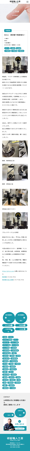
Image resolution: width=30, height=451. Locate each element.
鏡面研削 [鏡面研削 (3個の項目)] (12, 385)
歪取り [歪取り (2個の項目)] (5, 372)
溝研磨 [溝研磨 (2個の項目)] (5, 377)
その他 (21, 329)
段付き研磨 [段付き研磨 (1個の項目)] (6, 374)
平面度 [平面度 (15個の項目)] (11, 364)
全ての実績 (8, 325)
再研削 (13, 48)
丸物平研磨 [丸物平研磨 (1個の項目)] (6, 350)
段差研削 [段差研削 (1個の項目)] (14, 374)
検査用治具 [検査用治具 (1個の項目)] (13, 369)
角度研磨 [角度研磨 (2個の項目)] (18, 382)
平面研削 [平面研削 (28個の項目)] (18, 364)
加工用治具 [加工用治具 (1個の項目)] (6, 358)
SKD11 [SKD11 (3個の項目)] (11, 337)
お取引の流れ (20, 413)
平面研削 (8, 30)
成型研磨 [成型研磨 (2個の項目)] (6, 369)
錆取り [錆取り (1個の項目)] (5, 385)
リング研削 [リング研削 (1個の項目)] (15, 345)
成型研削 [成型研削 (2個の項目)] (13, 366)
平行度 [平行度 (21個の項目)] (5, 364)
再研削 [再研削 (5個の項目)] (12, 355)
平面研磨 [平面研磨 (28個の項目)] (6, 366)
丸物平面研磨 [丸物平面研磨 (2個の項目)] (7, 353)
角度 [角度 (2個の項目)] (5, 382)
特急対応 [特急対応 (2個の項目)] (12, 377)
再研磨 (19, 48)
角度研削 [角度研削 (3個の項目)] (11, 382)
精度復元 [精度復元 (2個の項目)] (13, 380)
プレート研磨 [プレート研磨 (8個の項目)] (7, 345)
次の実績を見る (21, 318)
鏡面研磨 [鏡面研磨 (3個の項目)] (6, 388)
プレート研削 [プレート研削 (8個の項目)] (15, 342)
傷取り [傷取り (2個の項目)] (14, 353)
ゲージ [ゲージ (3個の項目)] (16, 339)
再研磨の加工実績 (7, 280)
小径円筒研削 (8, 330)
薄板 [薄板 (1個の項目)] (19, 380)
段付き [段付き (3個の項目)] (11, 372)
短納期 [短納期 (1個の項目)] (18, 377)
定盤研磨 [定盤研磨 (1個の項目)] (6, 361)
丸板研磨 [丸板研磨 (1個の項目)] (14, 347)
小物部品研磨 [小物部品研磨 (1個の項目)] (14, 361)
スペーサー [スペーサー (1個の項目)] (6, 342)
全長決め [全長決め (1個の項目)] (6, 355)
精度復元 (22, 51)
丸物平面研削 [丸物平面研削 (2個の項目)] (15, 350)
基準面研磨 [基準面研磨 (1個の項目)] (14, 358)
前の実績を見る (9, 318)
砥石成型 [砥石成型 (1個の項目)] (6, 380)
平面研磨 (15, 51)
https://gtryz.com (8, 271)
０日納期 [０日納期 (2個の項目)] (13, 388)
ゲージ (7, 48)
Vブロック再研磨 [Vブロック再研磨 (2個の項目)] (8, 339)
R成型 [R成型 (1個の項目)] (5, 337)
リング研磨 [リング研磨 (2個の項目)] (6, 347)
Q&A (9, 415)
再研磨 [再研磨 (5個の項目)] (18, 355)
